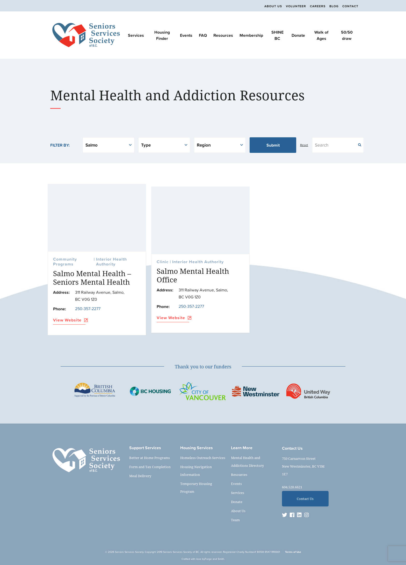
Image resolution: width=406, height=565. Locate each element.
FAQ (203, 35)
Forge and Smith (214, 559)
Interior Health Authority (111, 262)
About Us (269, 6)
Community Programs (65, 262)
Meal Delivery (140, 476)
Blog (333, 6)
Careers (315, 6)
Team (235, 520)
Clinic (163, 262)
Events (186, 35)
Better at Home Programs (149, 457)
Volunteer (293, 6)
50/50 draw (347, 35)
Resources (223, 35)
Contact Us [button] (305, 498)
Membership (251, 35)
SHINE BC (277, 35)
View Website (69, 320)
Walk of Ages (321, 35)
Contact (350, 6)
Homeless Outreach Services (202, 457)
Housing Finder (162, 35)
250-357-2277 (87, 308)
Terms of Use (293, 552)
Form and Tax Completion (150, 466)
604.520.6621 (292, 487)
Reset (304, 145)
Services (136, 35)
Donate (298, 35)
